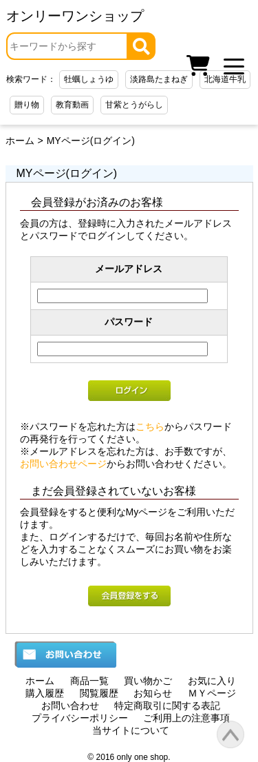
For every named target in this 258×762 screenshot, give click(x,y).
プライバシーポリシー (80, 717)
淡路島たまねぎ (159, 79)
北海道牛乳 (225, 79)
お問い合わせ (70, 705)
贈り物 (26, 105)
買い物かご (148, 680)
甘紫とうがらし (134, 105)
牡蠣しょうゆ (89, 79)
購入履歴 (44, 693)
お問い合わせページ (63, 463)
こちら (150, 426)
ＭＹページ (212, 693)
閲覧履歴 (99, 693)
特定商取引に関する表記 (167, 705)
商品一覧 (89, 680)
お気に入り (212, 680)
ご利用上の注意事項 (186, 717)
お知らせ (152, 693)
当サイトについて (130, 730)
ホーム (20, 140)
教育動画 (72, 105)
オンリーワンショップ (75, 15)
